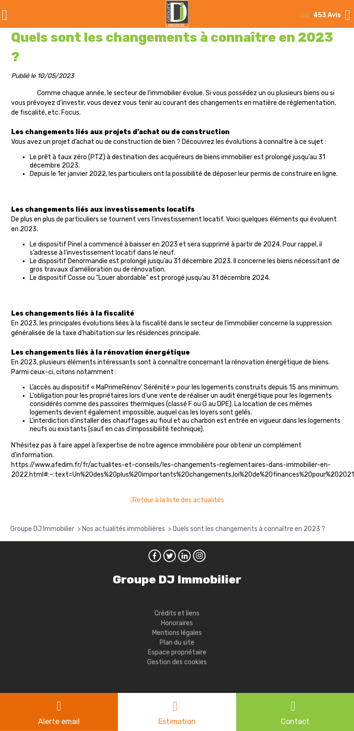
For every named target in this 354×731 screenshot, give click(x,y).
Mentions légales (177, 633)
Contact (295, 721)
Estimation (177, 721)
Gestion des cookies (177, 662)
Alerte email (59, 721)
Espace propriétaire (177, 652)
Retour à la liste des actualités (178, 500)
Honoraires (177, 623)
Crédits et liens (177, 613)
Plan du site (177, 643)
